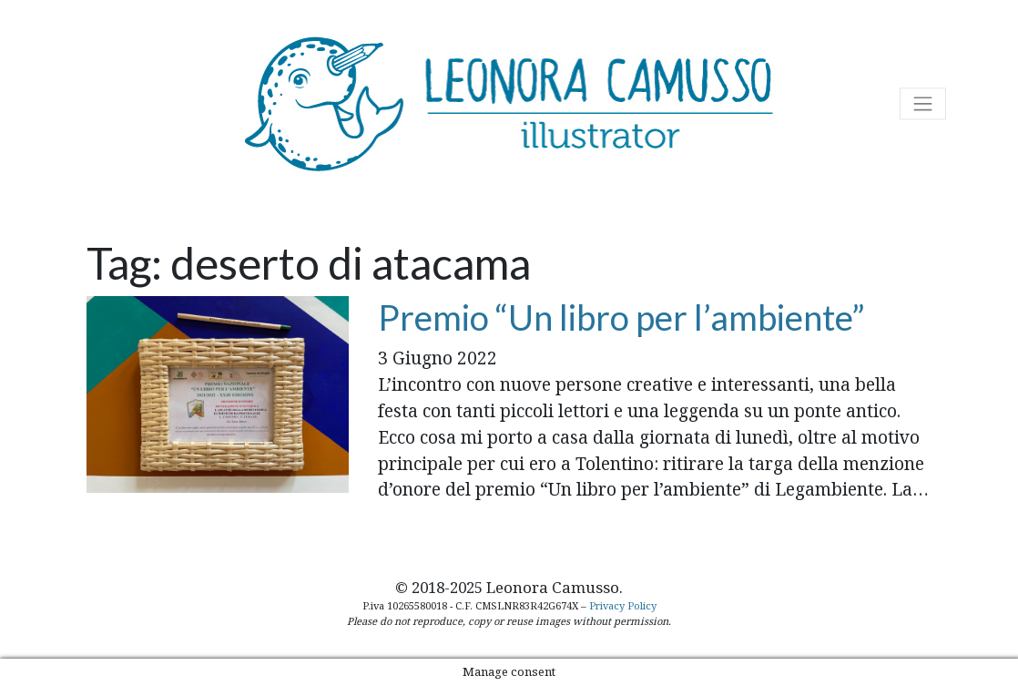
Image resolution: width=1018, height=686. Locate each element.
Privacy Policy (623, 605)
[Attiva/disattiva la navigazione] (923, 103)
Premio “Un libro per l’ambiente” (621, 317)
